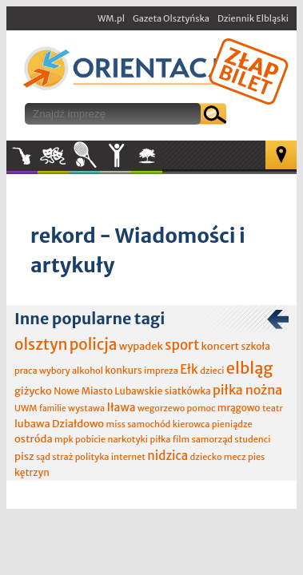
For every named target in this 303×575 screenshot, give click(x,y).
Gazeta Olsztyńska (171, 18)
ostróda (33, 439)
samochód (148, 424)
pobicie (90, 439)
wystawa (86, 408)
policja (94, 344)
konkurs (123, 370)
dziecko (206, 456)
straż (62, 456)
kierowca (191, 424)
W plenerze (161, 160)
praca (26, 370)
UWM (26, 408)
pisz (24, 456)
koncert (220, 346)
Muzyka (22, 156)
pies (256, 456)
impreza (161, 370)
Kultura (53, 156)
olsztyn (40, 344)
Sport (84, 156)
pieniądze (232, 424)
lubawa (32, 423)
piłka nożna (247, 390)
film (181, 439)
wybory (54, 370)
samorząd (212, 439)
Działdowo (78, 423)
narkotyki (128, 439)
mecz (235, 456)
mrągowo (239, 408)
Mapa (281, 155)
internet (128, 456)
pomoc (201, 408)
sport (182, 345)
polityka (92, 456)
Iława (120, 407)
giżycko (33, 391)
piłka (160, 439)
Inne (115, 156)
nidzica (167, 455)
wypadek (141, 346)
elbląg (249, 368)
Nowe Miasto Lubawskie (108, 391)
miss (116, 424)
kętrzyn (32, 472)
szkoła (255, 346)
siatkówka (188, 391)
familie (52, 408)
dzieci (212, 370)
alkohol (87, 370)
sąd (43, 456)
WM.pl (111, 18)
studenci (252, 439)
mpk (64, 439)
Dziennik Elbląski (253, 18)
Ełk (189, 369)
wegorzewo (161, 408)
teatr (272, 408)
